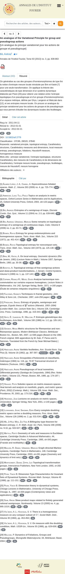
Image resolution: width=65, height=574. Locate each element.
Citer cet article (19, 117)
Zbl (8, 133)
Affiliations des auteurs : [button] (12, 170)
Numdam (43, 353)
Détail (5, 117)
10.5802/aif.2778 (13, 137)
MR (2, 133)
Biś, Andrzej (5, 54)
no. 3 (11, 34)
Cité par (22, 178)
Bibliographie (8, 178)
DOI (56, 187)
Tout (46, 23)
